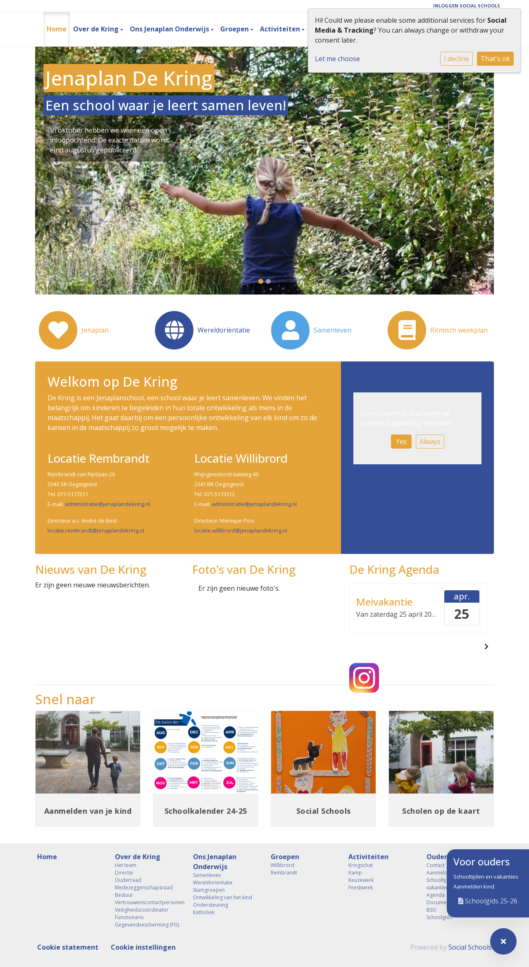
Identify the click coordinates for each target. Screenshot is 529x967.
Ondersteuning (210, 904)
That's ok (495, 58)
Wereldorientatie (213, 882)
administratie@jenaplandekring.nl (107, 504)
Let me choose (337, 58)
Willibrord (282, 865)
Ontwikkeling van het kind (222, 897)
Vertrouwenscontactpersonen (147, 902)
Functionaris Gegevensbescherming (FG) (147, 921)
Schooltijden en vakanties (485, 876)
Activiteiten (281, 28)
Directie (124, 872)
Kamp (355, 872)
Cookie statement (67, 947)
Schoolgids (439, 917)
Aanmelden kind (473, 886)
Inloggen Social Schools (466, 5)
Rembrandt (284, 872)
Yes (401, 441)
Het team (125, 865)
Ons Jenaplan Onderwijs (170, 28)
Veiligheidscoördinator (142, 909)
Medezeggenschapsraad (144, 887)
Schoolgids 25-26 (487, 900)
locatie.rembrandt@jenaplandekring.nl (96, 530)
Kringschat (360, 865)
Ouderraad (128, 880)
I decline (456, 58)
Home (57, 28)
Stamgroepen (209, 889)
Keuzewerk (361, 880)
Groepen (235, 28)
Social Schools (470, 947)
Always (430, 441)
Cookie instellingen (143, 947)
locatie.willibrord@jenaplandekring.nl (240, 530)
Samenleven (207, 875)
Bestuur (124, 894)
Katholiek (203, 912)
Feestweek (360, 887)
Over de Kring (96, 28)
